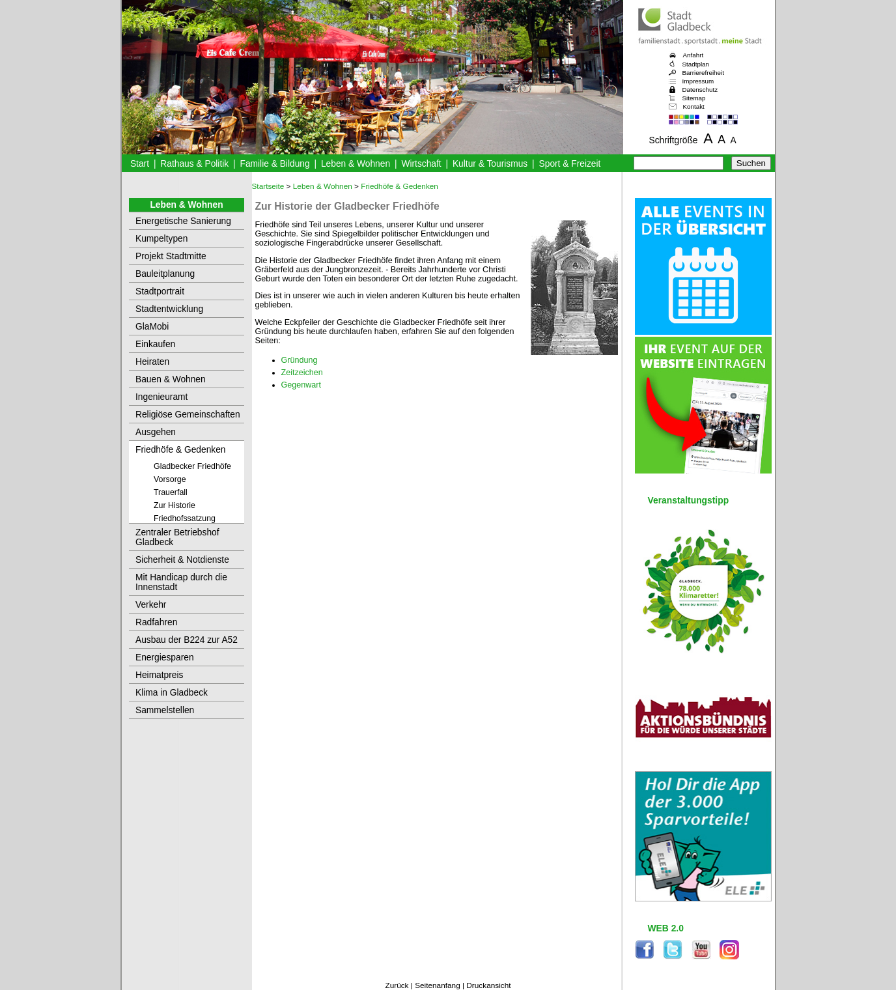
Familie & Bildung (275, 164)
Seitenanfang (437, 985)
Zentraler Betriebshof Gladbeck (177, 537)
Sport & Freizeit (570, 164)
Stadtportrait (159, 291)
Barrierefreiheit (703, 72)
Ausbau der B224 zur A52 (186, 640)
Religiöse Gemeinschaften (187, 414)
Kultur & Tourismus (490, 164)
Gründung (299, 360)
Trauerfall (171, 492)
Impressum (698, 81)
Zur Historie (174, 505)
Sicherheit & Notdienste (182, 560)
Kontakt (694, 106)
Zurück (396, 985)
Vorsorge (170, 479)
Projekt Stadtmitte (170, 256)
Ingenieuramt (161, 397)
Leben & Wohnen (355, 164)
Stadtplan (696, 64)
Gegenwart (301, 384)
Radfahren (156, 622)
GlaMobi (152, 327)
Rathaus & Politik (194, 164)
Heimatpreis (159, 675)
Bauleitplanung (165, 274)
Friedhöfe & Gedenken (180, 450)
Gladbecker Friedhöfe (192, 466)
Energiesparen (164, 657)
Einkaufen (155, 344)
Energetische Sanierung (183, 221)
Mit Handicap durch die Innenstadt (181, 582)
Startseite (268, 186)
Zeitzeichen (302, 372)
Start (139, 164)
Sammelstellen (164, 710)
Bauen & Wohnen (170, 379)
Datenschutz (700, 89)
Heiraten (152, 362)
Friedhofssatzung (185, 518)
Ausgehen (155, 432)
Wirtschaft (421, 164)
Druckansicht (488, 985)
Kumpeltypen (161, 239)
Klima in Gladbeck (171, 693)
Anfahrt (693, 55)
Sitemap (694, 98)
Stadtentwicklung (169, 309)
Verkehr (150, 605)
